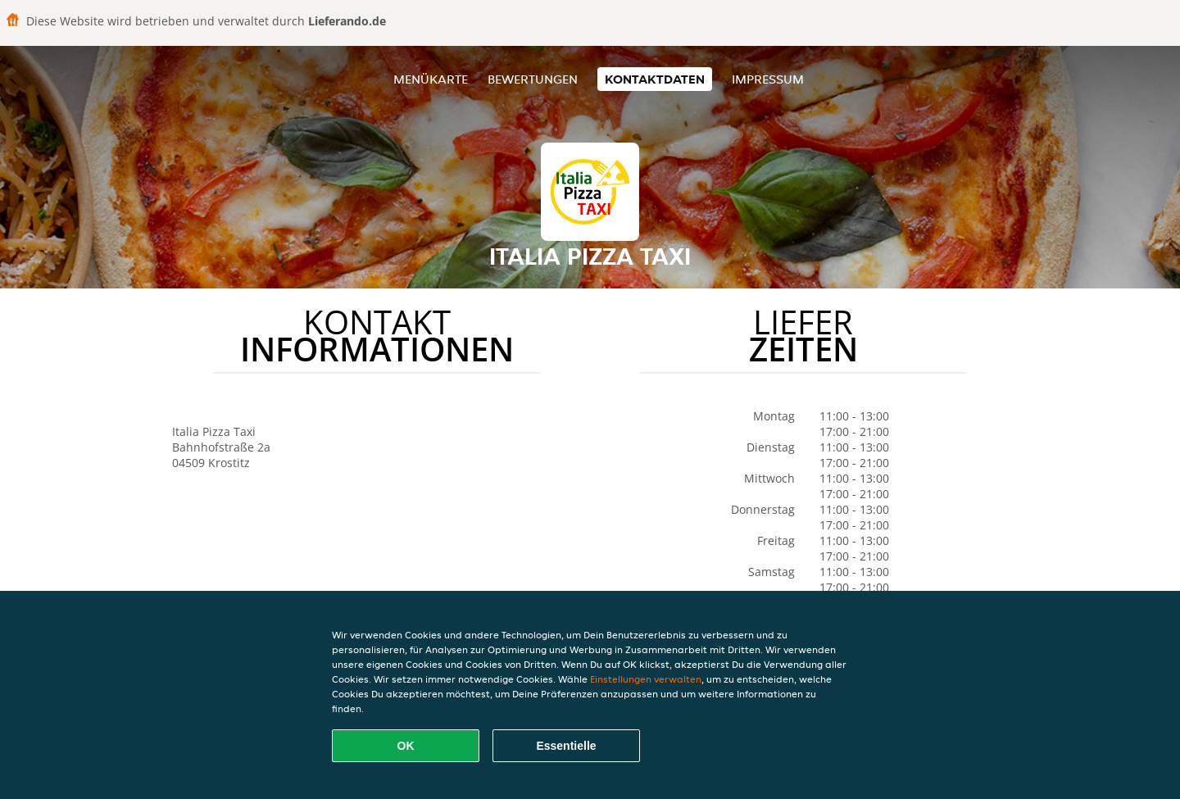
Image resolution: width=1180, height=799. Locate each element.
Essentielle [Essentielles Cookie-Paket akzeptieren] (566, 745)
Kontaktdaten (655, 79)
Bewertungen (533, 79)
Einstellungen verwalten (645, 679)
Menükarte (430, 79)
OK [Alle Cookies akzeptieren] (406, 745)
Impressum (768, 79)
